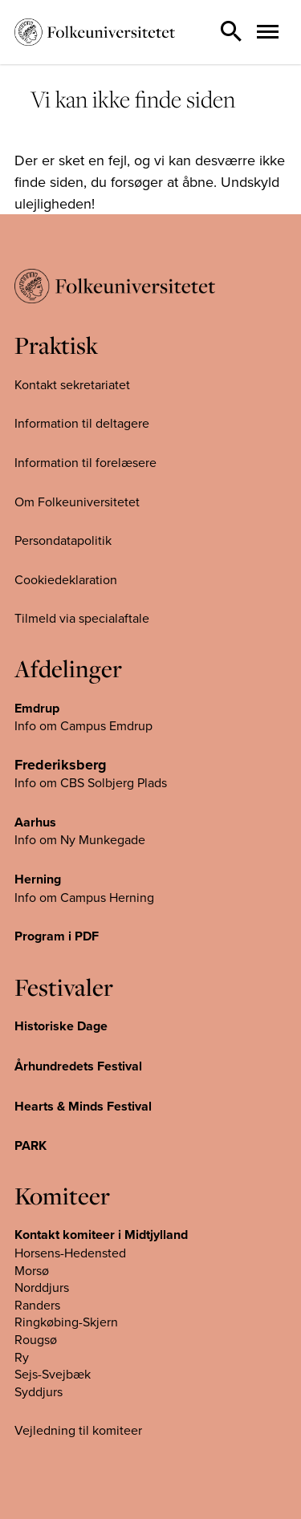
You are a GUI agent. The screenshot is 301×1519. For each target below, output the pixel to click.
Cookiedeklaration (65, 579)
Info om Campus (61, 897)
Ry (21, 1357)
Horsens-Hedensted (70, 1252)
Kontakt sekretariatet (72, 384)
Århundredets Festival (78, 1066)
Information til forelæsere (85, 462)
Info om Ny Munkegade (79, 839)
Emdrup (36, 708)
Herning (37, 879)
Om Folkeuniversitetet (77, 501)
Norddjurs (41, 1287)
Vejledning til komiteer (78, 1430)
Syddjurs (38, 1391)
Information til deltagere (81, 423)
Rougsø (35, 1339)
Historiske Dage (61, 1026)
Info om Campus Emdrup (83, 725)
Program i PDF (56, 936)
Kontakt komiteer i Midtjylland (101, 1234)
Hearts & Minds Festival (83, 1106)
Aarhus (35, 822)
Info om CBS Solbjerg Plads (90, 782)
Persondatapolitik (63, 540)
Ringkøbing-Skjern (66, 1321)
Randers (37, 1305)
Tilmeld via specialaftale (81, 618)
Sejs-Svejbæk (52, 1374)
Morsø (31, 1270)
